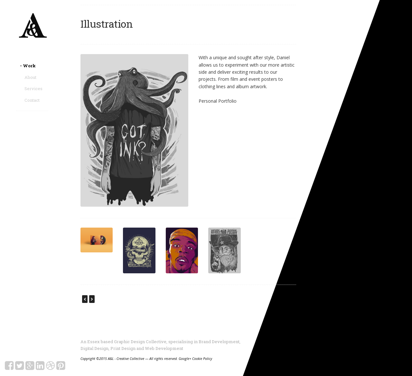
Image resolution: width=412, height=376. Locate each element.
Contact (32, 100)
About (30, 77)
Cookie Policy (202, 358)
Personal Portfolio (218, 101)
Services (33, 88)
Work (30, 66)
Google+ (185, 358)
